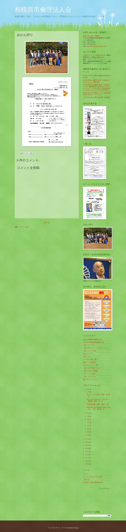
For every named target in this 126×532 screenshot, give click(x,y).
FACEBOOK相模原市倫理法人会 (93, 342)
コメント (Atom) (23, 227)
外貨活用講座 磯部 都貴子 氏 (98, 404)
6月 (88, 419)
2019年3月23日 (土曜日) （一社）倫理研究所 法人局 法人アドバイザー (96, 94)
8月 (88, 413)
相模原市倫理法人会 (43, 9)
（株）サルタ (87, 356)
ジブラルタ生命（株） (90, 359)
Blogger (76, 528)
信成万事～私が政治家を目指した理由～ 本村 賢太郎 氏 (98, 408)
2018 (86, 389)
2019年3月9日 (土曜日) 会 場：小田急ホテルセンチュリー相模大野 (96, 81)
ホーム (47, 222)
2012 (86, 454)
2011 (86, 458)
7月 (88, 416)
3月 (88, 429)
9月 (88, 392)
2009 (86, 464)
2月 (88, 432)
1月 (88, 435)
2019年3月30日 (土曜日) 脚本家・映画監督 (96, 97)
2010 (86, 461)
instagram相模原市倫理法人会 (92, 339)
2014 (86, 448)
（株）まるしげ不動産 (90, 371)
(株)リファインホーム (90, 379)
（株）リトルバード (89, 376)
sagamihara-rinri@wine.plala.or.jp (96, 46)
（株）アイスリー (89, 345)
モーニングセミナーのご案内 (92, 477)
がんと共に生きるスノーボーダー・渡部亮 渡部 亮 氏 (98, 400)
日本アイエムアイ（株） (91, 365)
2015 (86, 445)
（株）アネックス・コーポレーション (95, 348)
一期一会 (86, 479)
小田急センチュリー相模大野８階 (94, 55)
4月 (88, 425)
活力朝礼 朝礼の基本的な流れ (93, 482)
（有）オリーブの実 (89, 351)
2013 (86, 451)
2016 (86, 442)
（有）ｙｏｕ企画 (89, 374)
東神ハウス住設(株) (89, 362)
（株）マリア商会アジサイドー (93, 368)
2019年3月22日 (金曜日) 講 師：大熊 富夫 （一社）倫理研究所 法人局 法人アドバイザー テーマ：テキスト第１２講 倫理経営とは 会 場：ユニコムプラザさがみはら (96, 87)
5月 (88, 422)
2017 (86, 439)
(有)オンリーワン (88, 354)
